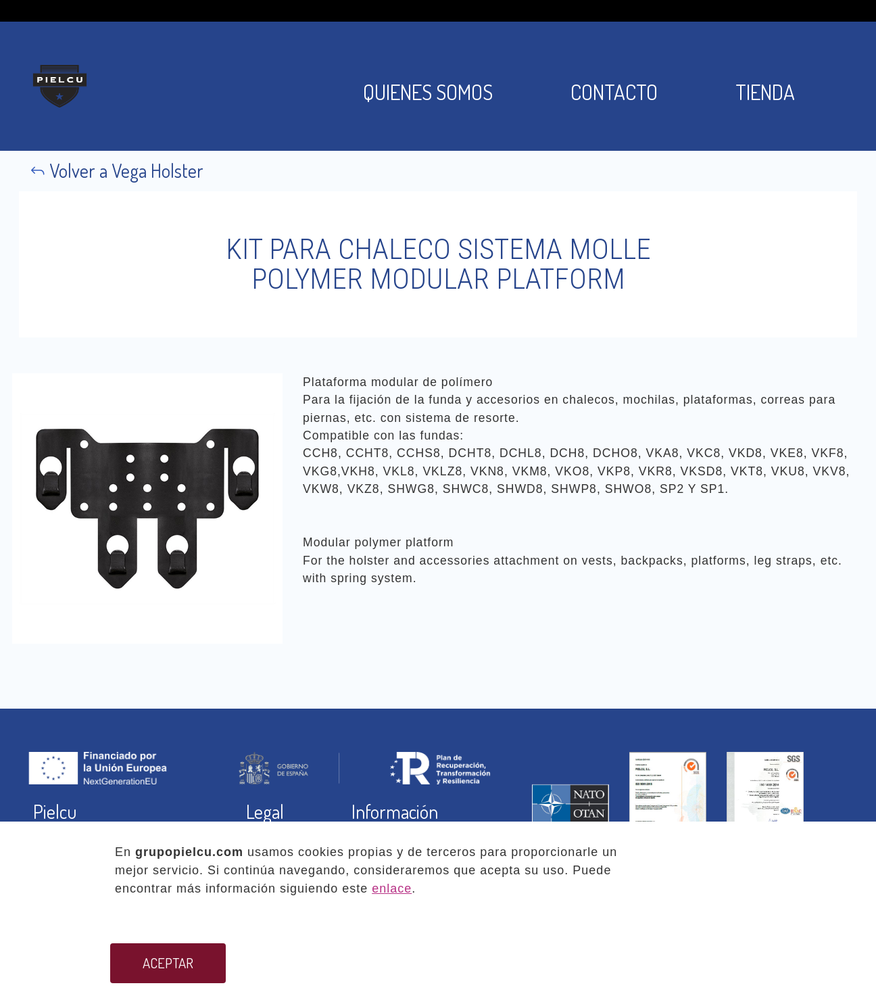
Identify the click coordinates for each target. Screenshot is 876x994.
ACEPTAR (168, 963)
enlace (392, 888)
